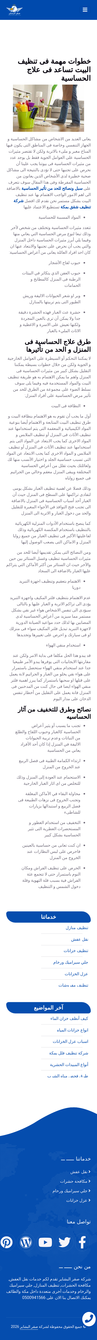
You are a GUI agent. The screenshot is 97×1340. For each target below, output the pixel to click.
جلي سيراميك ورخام (70, 1191)
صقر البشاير (29, 1326)
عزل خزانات (76, 1200)
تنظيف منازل (77, 1097)
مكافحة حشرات (73, 1181)
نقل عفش (78, 1172)
